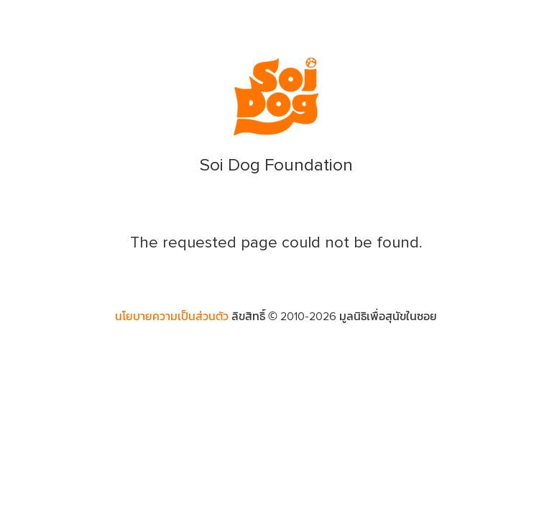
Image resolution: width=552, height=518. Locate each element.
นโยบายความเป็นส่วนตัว (172, 316)
